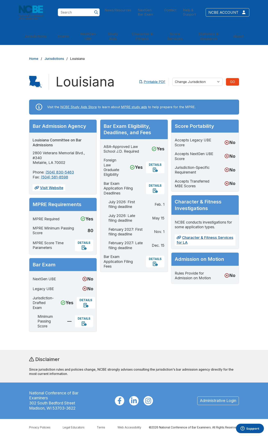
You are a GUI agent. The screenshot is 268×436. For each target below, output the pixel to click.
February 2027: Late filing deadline (125, 245)
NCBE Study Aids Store (78, 107)
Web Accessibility (129, 427)
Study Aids (113, 36)
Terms (101, 427)
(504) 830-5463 (60, 172)
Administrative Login (218, 400)
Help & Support (189, 12)
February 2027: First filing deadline (125, 231)
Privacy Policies (39, 427)
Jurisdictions (35, 36)
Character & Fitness (142, 36)
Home (33, 59)
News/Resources (118, 10)
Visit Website (48, 188)
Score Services (175, 36)
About (238, 36)
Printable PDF (152, 82)
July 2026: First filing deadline (121, 204)
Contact (170, 10)
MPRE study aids (134, 107)
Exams (63, 36)
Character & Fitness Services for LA (205, 239)
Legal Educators (73, 427)
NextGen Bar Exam (145, 12)
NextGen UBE (88, 36)
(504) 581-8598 (54, 177)
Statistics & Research (208, 36)
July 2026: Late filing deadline (121, 218)
